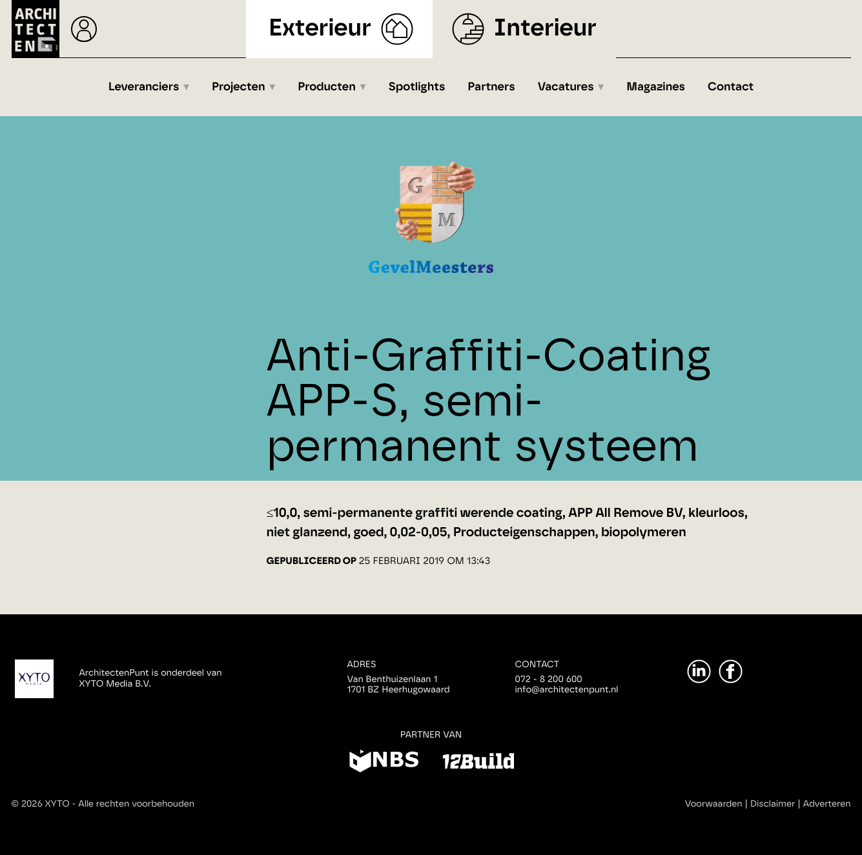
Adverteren (827, 804)
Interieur (545, 29)
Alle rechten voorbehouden (136, 804)
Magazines (655, 87)
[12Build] (478, 763)
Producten (327, 87)
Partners (491, 87)
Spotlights (416, 87)
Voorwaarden (714, 804)
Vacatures (566, 87)
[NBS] (384, 763)
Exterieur (320, 29)
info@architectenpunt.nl (567, 689)
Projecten (238, 87)
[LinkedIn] (699, 671)
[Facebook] (730, 671)
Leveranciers (144, 87)
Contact (731, 87)
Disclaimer (772, 804)
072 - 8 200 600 (548, 679)
